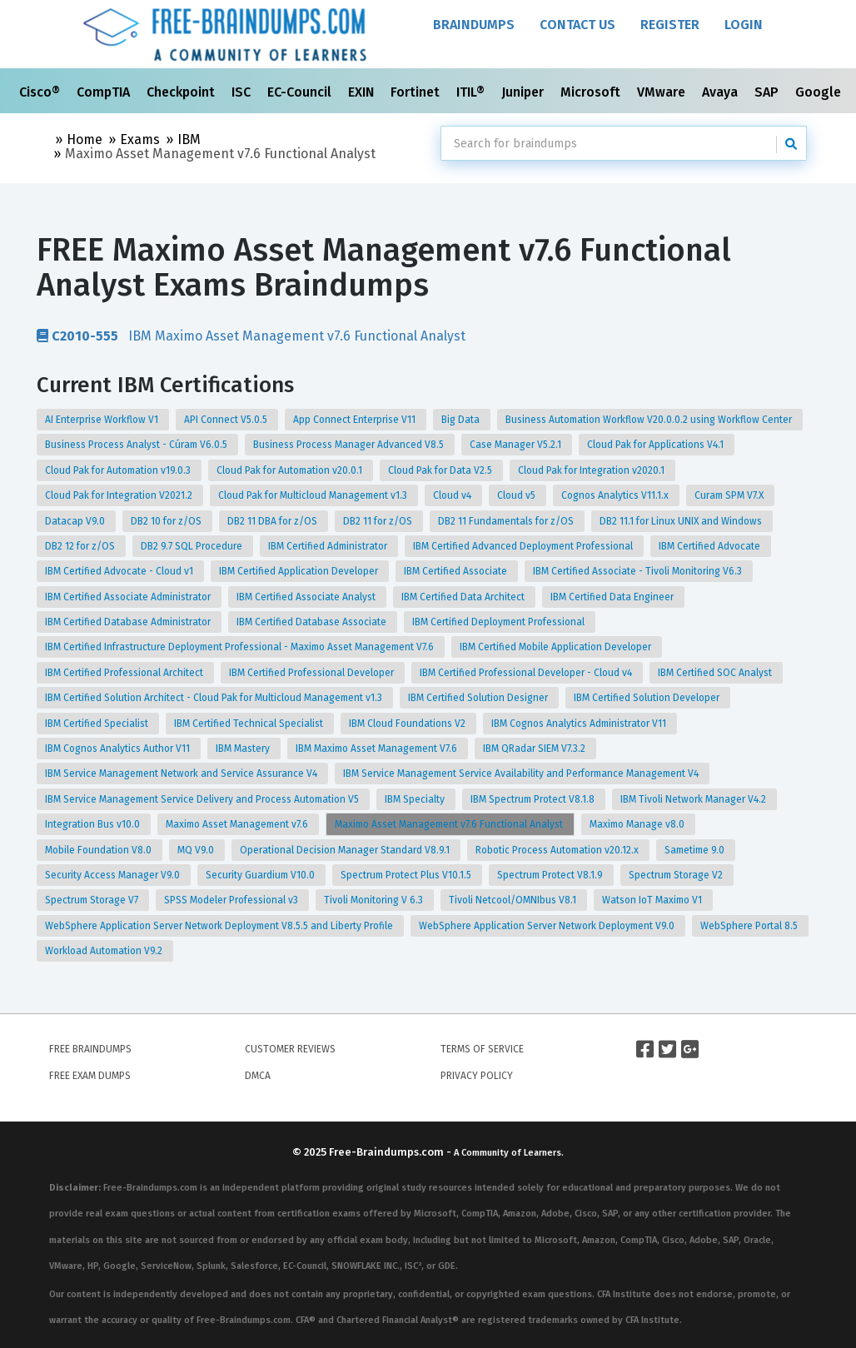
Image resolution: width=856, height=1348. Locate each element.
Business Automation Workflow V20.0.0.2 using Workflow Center (649, 419)
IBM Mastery (244, 748)
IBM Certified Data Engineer (613, 597)
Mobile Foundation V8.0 (99, 850)
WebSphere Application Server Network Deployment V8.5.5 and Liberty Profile (220, 926)
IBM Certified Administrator (329, 546)
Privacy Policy (476, 1076)
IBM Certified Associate (457, 571)
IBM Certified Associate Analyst (307, 597)
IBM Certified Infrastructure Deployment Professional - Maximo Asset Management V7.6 (240, 647)
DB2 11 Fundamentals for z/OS (507, 521)
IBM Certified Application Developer (300, 571)
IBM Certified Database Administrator (129, 622)
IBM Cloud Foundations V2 (408, 723)
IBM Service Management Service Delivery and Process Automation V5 (203, 799)
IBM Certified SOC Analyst (716, 673)
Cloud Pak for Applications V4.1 (656, 444)
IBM (189, 139)
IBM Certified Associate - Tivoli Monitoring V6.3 (638, 571)
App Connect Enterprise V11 (355, 419)
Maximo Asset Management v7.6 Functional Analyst (450, 824)
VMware (663, 92)
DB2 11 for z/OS (379, 521)
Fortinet (417, 92)
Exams (140, 139)
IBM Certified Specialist (98, 723)
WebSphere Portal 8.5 (750, 926)
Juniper (524, 92)
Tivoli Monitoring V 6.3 (375, 900)
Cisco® (41, 92)
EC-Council (301, 92)
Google (819, 92)
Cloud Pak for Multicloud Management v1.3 (314, 495)
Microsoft (592, 92)
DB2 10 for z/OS (167, 521)
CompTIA (105, 92)
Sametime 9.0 (695, 850)
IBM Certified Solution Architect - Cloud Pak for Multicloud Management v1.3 (215, 698)
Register (669, 24)
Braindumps (474, 24)
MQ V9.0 (196, 850)
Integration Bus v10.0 (93, 824)
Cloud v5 (517, 495)
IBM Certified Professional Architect (125, 673)
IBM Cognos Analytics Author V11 (118, 748)
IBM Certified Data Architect (464, 597)
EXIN (362, 92)
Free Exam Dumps (90, 1076)
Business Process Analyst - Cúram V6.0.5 (137, 444)
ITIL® (472, 92)
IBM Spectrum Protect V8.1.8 (533, 799)
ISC (242, 92)
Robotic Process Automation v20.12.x (558, 850)
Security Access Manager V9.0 (113, 875)
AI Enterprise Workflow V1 (103, 419)
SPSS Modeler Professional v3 (232, 900)
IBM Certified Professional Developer (312, 673)
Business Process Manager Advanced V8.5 (349, 444)
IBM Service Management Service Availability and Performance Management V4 (522, 773)
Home (84, 139)
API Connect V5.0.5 (227, 419)
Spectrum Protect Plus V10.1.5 (407, 875)
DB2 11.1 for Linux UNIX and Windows (682, 521)
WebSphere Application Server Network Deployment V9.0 (548, 926)
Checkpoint (182, 92)
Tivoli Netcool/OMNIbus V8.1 (514, 900)
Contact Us (577, 24)
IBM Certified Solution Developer (648, 698)
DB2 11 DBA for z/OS (273, 521)
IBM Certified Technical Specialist (250, 723)
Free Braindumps (90, 1049)
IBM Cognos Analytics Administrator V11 (580, 723)
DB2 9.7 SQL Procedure (193, 546)
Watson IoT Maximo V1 (653, 900)
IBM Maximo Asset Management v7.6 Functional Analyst (251, 335)
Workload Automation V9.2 (105, 951)
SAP (768, 92)
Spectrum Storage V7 (93, 900)
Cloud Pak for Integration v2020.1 (592, 470)
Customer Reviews (290, 1049)
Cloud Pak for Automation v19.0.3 (119, 470)
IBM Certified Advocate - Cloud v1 (120, 571)
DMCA (258, 1076)
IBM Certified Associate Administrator (129, 597)
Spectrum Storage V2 (677, 875)
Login (743, 24)
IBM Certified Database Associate (312, 622)
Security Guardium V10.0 (261, 875)
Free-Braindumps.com (387, 1152)
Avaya (721, 92)
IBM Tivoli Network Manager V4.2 (694, 799)
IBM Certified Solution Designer (479, 698)
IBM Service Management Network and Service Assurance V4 (182, 773)
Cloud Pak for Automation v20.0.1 (290, 470)
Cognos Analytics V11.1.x (616, 495)
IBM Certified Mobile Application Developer (557, 647)
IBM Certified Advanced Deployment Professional (524, 546)
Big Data (461, 419)
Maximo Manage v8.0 (638, 824)
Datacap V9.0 (76, 521)
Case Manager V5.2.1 (517, 444)
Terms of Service (482, 1049)
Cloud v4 (453, 495)
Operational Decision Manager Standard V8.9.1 (346, 850)
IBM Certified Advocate (711, 546)
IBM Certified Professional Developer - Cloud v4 (527, 673)
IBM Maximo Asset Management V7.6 (378, 748)
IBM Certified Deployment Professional (499, 622)
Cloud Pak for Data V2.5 (441, 470)
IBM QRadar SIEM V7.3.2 (535, 748)
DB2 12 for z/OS (81, 546)
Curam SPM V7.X (730, 495)
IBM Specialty (416, 799)
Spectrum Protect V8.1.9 (551, 875)
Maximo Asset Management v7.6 (238, 824)
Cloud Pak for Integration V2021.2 (120, 495)
